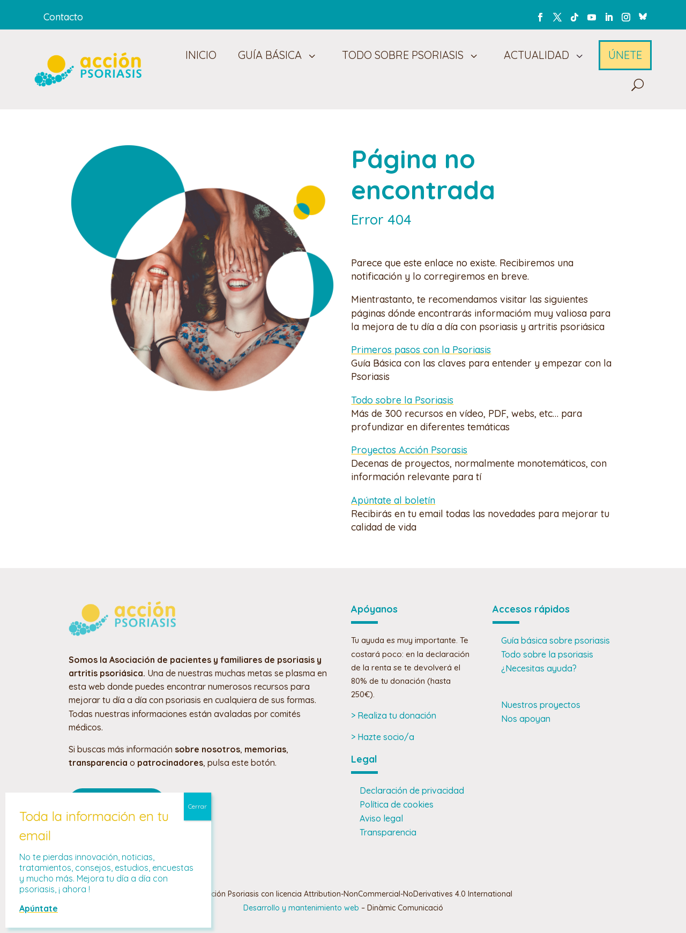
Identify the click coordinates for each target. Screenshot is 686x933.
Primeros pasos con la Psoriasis (421, 350)
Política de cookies (397, 804)
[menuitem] (199, 55)
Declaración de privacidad (412, 790)
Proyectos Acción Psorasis (409, 450)
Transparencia (388, 832)
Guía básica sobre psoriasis (555, 640)
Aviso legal (381, 818)
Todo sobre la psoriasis (547, 654)
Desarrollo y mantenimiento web (301, 908)
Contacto (63, 17)
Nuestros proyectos (540, 704)
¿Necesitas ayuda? (539, 668)
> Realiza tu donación (393, 715)
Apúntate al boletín (393, 500)
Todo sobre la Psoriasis (402, 400)
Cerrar (197, 806)
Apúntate (38, 908)
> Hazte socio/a (382, 737)
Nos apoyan (525, 718)
